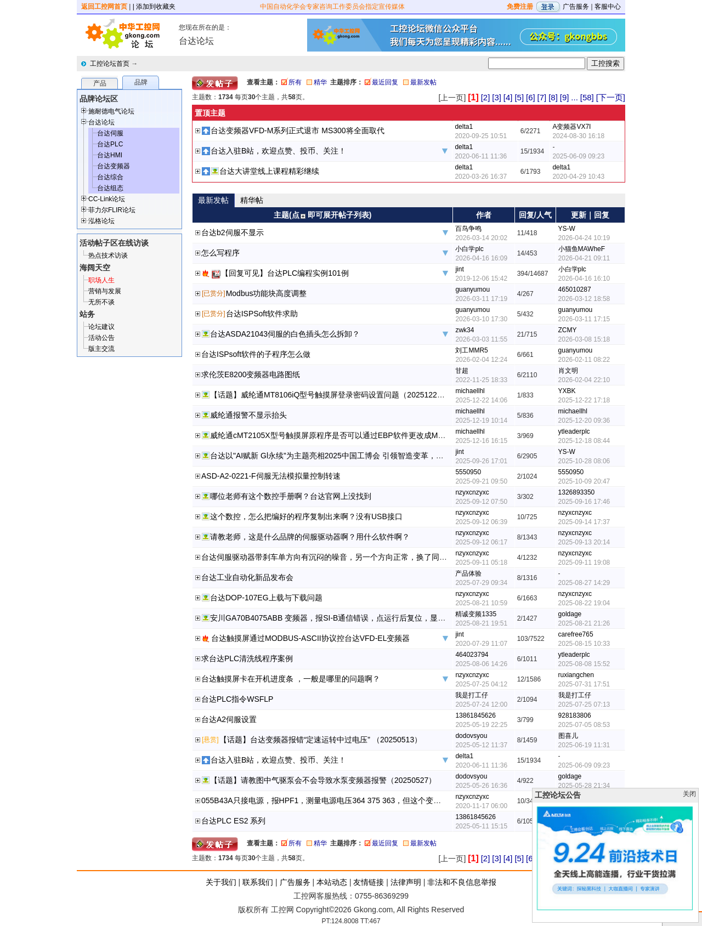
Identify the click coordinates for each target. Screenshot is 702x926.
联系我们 (257, 882)
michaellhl (469, 391)
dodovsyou (471, 736)
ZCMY (567, 330)
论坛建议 (101, 327)
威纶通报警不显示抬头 (248, 415)
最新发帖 (423, 82)
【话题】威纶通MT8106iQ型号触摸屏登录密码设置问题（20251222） (329, 394)
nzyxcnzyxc (472, 492)
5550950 (468, 472)
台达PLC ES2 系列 (233, 820)
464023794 (471, 654)
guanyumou (472, 289)
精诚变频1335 (475, 614)
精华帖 (251, 200)
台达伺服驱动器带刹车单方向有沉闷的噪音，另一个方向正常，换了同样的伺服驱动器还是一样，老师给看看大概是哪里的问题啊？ (424, 557)
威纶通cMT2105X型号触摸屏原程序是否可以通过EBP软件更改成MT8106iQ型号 (346, 435)
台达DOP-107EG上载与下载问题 (266, 597)
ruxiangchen (576, 675)
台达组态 (110, 188)
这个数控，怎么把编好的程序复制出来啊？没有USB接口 (306, 516)
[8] (553, 97)
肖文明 (568, 370)
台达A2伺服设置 (229, 719)
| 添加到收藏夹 (154, 6)
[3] (496, 97)
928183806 (574, 715)
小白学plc (469, 249)
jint (459, 269)
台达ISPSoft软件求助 (262, 313)
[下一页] (610, 97)
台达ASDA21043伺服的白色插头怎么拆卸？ (285, 334)
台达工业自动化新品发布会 (247, 577)
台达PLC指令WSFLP (237, 699)
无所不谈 (101, 302)
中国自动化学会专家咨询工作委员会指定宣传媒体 (332, 6)
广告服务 (576, 6)
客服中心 (608, 6)
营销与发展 (104, 291)
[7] (542, 97)
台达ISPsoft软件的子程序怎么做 (255, 354)
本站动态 (331, 882)
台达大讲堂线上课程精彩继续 (269, 171)
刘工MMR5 (471, 350)
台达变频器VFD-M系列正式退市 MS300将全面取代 (297, 130)
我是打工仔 (471, 695)
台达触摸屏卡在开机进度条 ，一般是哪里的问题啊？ (290, 678)
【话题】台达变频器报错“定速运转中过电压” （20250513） (320, 739)
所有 (295, 82)
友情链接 (368, 882)
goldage (570, 614)
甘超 (461, 370)
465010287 (574, 289)
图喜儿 (568, 736)
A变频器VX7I (571, 126)
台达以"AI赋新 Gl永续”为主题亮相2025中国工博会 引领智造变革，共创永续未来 (346, 455)
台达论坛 (101, 122)
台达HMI (109, 155)
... (574, 97)
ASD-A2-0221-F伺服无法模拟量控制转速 (271, 475)
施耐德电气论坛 (111, 111)
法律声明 (405, 882)
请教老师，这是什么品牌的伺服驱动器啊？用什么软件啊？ (310, 536)
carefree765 (575, 634)
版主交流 (101, 349)
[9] (564, 97)
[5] (519, 97)
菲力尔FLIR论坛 (111, 210)
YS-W (566, 228)
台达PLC (110, 144)
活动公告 (101, 338)
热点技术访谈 (108, 255)
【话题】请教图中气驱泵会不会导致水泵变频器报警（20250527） (323, 780)
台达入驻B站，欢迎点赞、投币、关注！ (278, 150)
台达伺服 (110, 133)
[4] (508, 97)
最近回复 (385, 82)
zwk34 (464, 330)
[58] (587, 97)
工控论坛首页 (109, 63)
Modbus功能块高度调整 (266, 293)
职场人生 (101, 280)
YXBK (567, 391)
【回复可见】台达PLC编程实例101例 (285, 273)
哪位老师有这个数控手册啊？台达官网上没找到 (290, 496)
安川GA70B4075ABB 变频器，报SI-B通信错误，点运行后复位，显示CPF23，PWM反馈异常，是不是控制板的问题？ (410, 617)
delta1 (464, 126)
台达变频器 (113, 166)
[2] (485, 97)
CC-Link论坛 (106, 199)
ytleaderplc (574, 431)
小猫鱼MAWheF (581, 249)
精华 (320, 82)
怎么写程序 (220, 252)
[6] (530, 97)
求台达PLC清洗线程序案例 (247, 658)
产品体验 (468, 573)
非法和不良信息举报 (461, 882)
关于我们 (221, 882)
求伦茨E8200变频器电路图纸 (250, 374)
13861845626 (475, 715)
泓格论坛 (101, 221)
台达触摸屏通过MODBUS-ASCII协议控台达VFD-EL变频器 (310, 638)
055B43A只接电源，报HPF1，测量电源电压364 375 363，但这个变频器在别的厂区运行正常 (359, 800)
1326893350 (576, 492)
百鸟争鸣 (468, 228)
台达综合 (110, 177)
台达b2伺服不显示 (232, 232)
